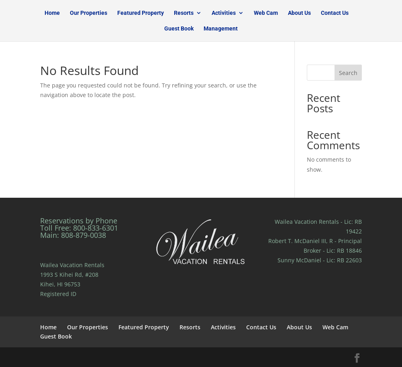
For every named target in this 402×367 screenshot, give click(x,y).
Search (348, 73)
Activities (224, 13)
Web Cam (266, 13)
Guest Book (179, 29)
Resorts (184, 13)
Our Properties (88, 13)
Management (221, 29)
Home (52, 13)
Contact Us (335, 13)
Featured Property (140, 13)
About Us (299, 13)
